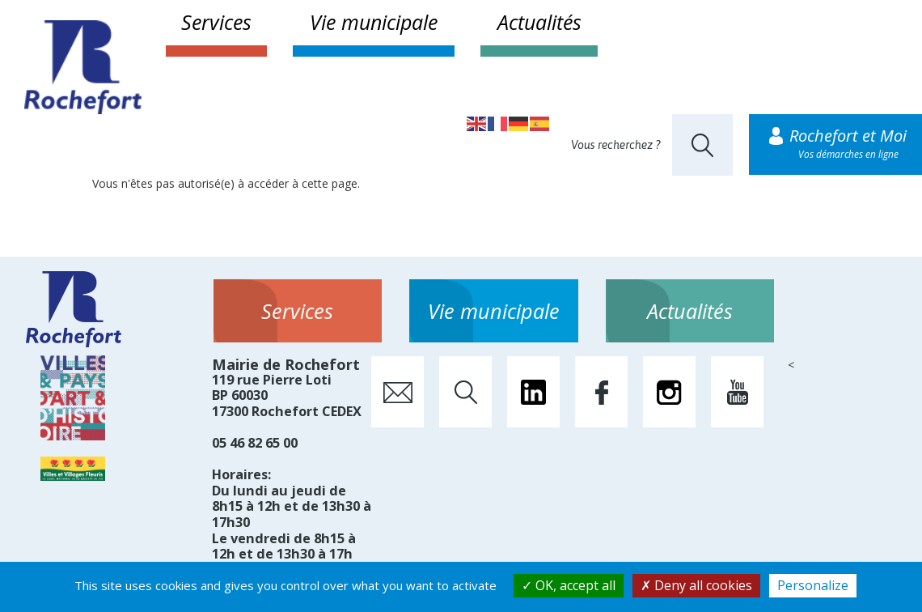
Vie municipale (374, 22)
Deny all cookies (696, 585)
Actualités (539, 22)
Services (216, 22)
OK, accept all (568, 585)
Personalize (812, 585)
